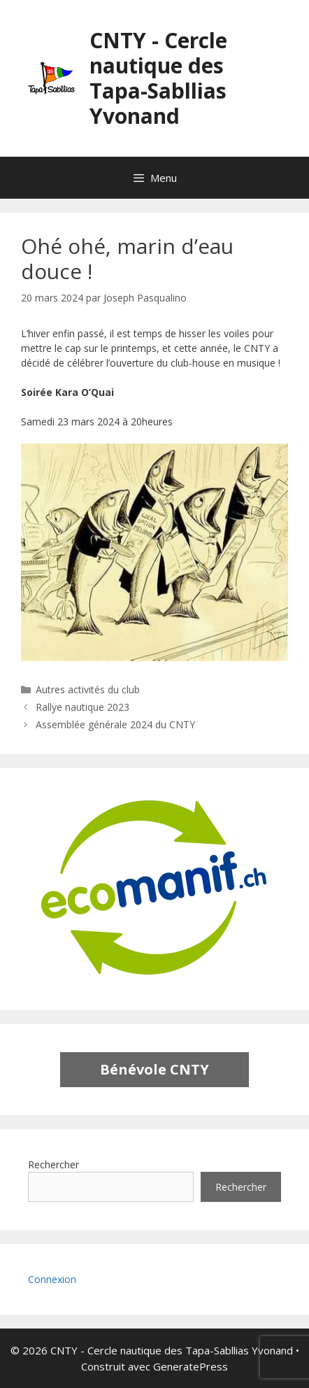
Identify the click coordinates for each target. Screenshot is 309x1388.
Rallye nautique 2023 (82, 707)
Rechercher (53, 1164)
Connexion (52, 1279)
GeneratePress (190, 1366)
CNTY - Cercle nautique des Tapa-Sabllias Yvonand (158, 78)
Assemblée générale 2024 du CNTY (115, 724)
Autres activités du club (88, 689)
